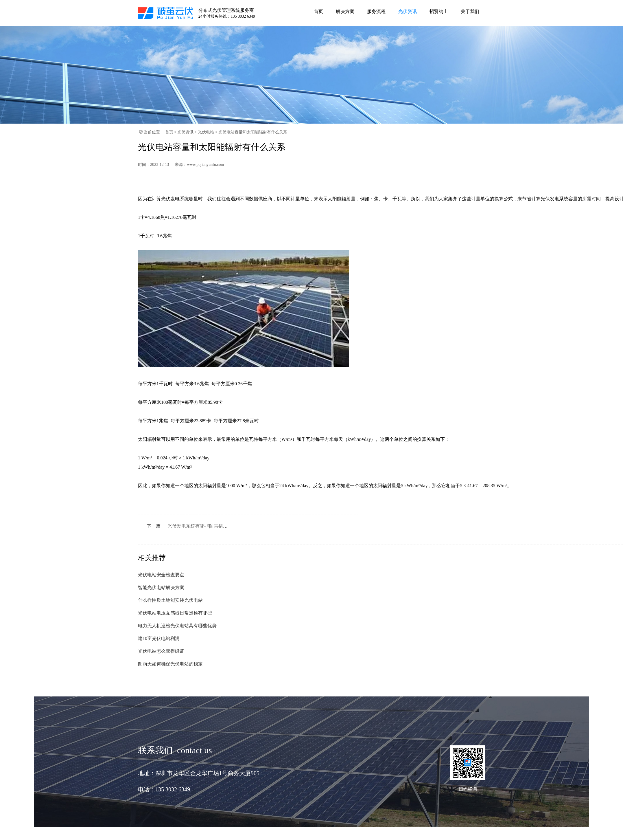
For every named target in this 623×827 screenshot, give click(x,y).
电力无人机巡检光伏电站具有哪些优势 (177, 625)
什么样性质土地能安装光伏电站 (170, 600)
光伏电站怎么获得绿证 (161, 651)
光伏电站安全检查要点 (161, 574)
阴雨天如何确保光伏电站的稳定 (170, 663)
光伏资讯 (185, 132)
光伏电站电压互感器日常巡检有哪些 (175, 612)
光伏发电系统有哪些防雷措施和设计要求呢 (211, 526)
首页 (169, 132)
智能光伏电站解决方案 (161, 587)
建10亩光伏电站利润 (159, 638)
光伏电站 (206, 132)
